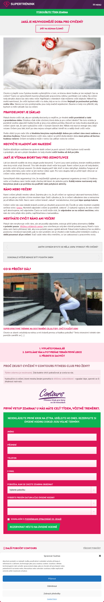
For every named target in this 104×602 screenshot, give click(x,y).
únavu (19, 207)
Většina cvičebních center (31, 226)
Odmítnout (52, 586)
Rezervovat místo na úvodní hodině (33, 527)
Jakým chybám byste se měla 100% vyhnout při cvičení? (68, 246)
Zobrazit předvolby (52, 593)
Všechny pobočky (92, 548)
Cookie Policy (52, 599)
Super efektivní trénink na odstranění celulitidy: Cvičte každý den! (40, 328)
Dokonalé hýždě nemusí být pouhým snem (30, 257)
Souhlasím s (36, 519)
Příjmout (52, 578)
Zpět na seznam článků (51, 28)
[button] (100, 555)
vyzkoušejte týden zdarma (52, 12)
